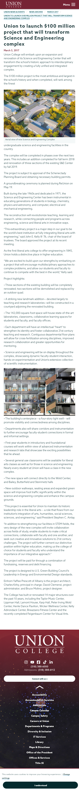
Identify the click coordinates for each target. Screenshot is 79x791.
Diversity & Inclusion (39, 731)
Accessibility (39, 694)
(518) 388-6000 (39, 666)
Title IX (39, 763)
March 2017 (52, 12)
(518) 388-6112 (46, 669)
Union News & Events (14, 12)
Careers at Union (39, 721)
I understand (41, 785)
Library (39, 742)
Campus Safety (39, 715)
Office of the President (39, 752)
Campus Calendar (39, 710)
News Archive (36, 12)
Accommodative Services (39, 700)
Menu (69, 4)
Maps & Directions (39, 747)
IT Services (39, 736)
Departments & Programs (39, 726)
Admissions (39, 705)
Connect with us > (40, 679)
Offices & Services (39, 757)
